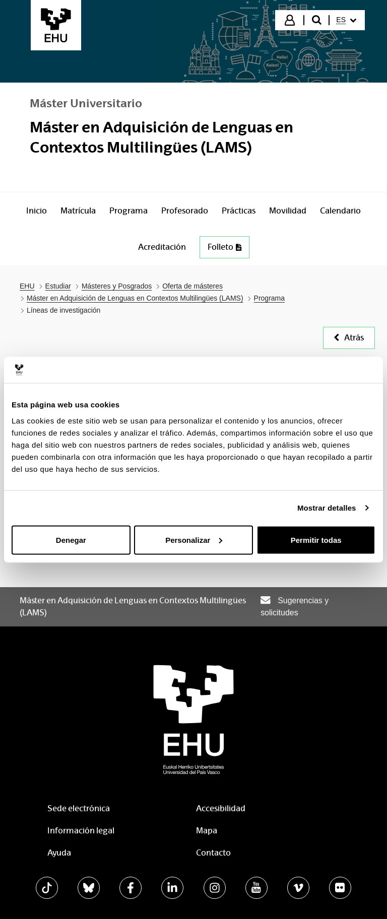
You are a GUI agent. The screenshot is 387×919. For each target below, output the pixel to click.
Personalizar (193, 539)
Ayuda (59, 853)
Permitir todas (316, 539)
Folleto (224, 247)
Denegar (71, 539)
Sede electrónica (78, 808)
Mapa (206, 830)
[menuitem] (346, 20)
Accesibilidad (220, 808)
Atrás (349, 337)
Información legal (80, 830)
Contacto (213, 853)
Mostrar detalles (326, 508)
